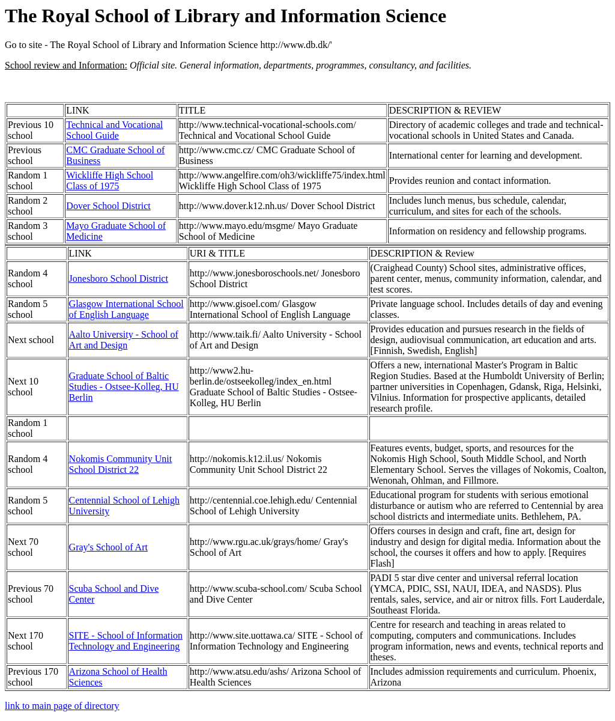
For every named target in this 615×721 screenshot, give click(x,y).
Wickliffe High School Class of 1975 (109, 180)
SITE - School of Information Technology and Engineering (126, 640)
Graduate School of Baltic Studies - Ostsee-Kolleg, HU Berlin (124, 387)
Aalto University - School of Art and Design (123, 339)
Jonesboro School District (118, 278)
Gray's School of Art (108, 547)
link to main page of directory (62, 706)
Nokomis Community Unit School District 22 (120, 464)
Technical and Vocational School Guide (114, 130)
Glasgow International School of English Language (126, 309)
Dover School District (108, 206)
